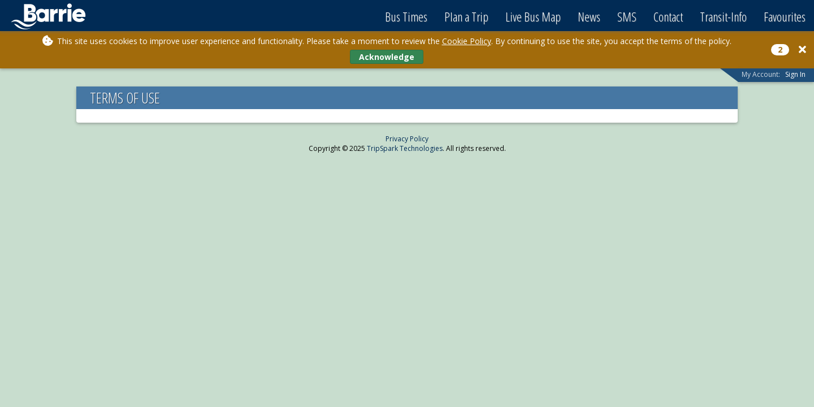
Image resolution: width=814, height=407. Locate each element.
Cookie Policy (466, 41)
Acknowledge (386, 56)
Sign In (795, 74)
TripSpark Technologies (405, 148)
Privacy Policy (407, 139)
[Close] (802, 49)
